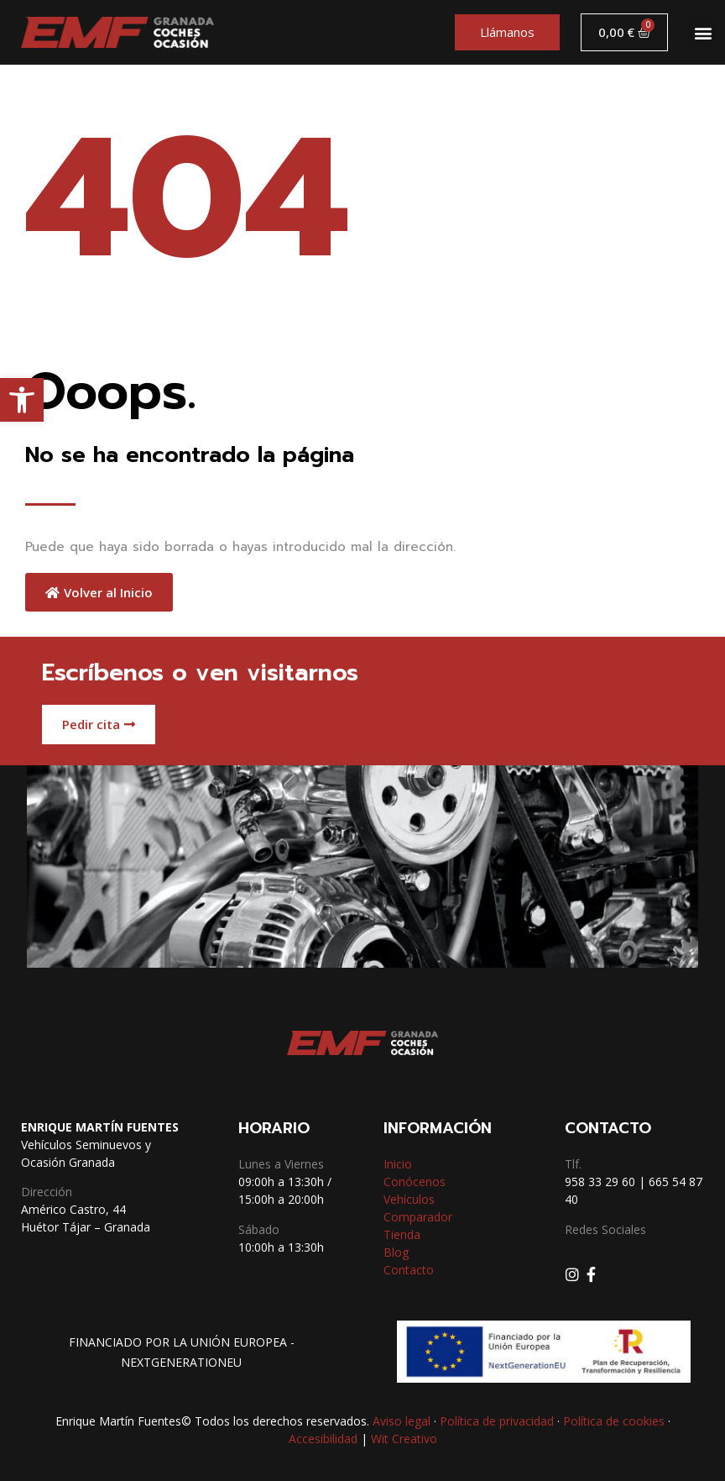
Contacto (408, 1270)
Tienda (401, 1234)
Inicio (397, 1164)
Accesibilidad (323, 1439)
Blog (396, 1252)
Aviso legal (401, 1421)
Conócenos (414, 1182)
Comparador (417, 1217)
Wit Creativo (404, 1439)
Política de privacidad (497, 1421)
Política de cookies (614, 1421)
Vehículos (409, 1199)
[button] (22, 400)
